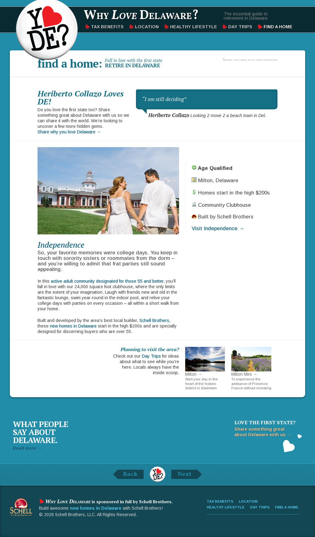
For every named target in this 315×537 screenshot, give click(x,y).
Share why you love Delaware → (69, 131)
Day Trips (240, 26)
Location (147, 26)
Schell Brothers (154, 320)
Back (130, 474)
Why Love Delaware (46, 29)
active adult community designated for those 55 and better (107, 281)
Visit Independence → (218, 228)
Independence (61, 244)
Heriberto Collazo (168, 115)
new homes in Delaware (73, 325)
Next (184, 474)
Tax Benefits (107, 26)
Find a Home (278, 26)
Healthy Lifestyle (193, 26)
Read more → (27, 448)
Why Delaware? (141, 16)
